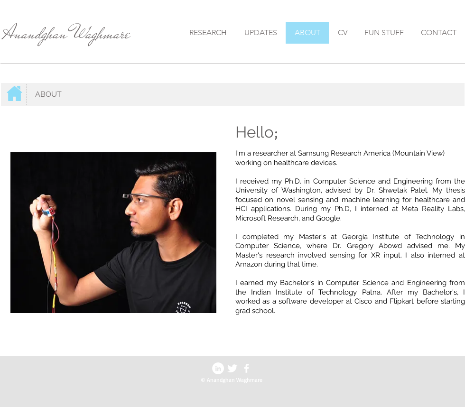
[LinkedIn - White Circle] (218, 368)
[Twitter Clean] (232, 368)
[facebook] (246, 368)
